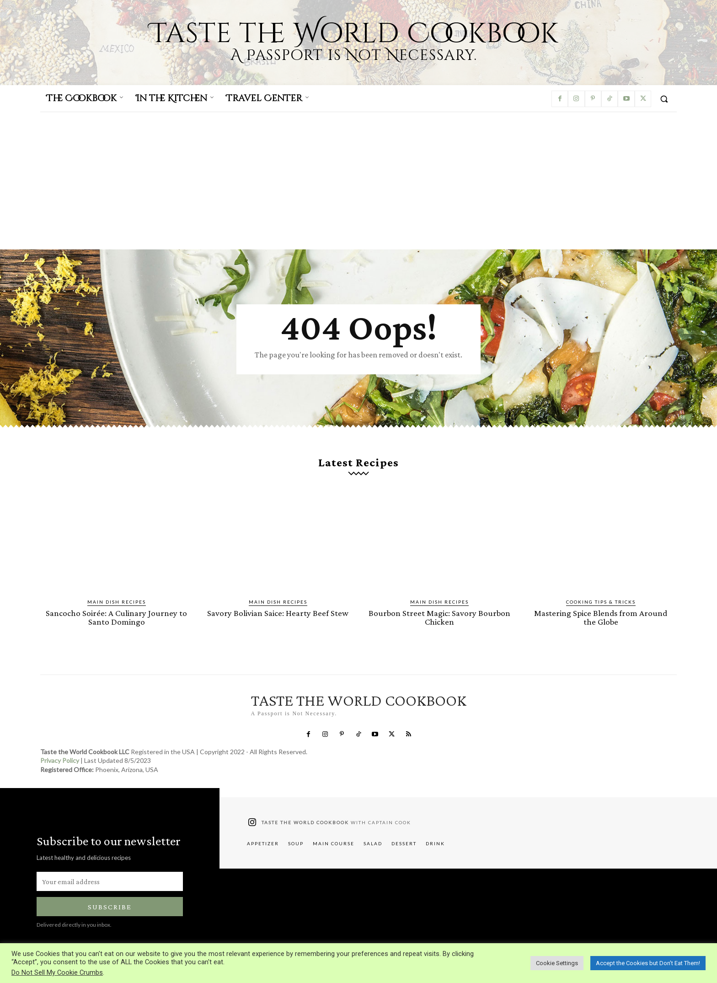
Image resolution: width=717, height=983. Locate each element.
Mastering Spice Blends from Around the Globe (600, 617)
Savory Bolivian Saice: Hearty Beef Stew (277, 613)
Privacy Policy (59, 761)
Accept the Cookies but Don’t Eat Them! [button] (648, 963)
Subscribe (110, 907)
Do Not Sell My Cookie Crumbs (57, 972)
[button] (664, 99)
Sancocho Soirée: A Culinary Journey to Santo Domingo (116, 617)
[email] (110, 881)
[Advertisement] (358, 181)
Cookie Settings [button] (557, 963)
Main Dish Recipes (116, 602)
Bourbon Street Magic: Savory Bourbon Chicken (439, 617)
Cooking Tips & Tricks (601, 602)
